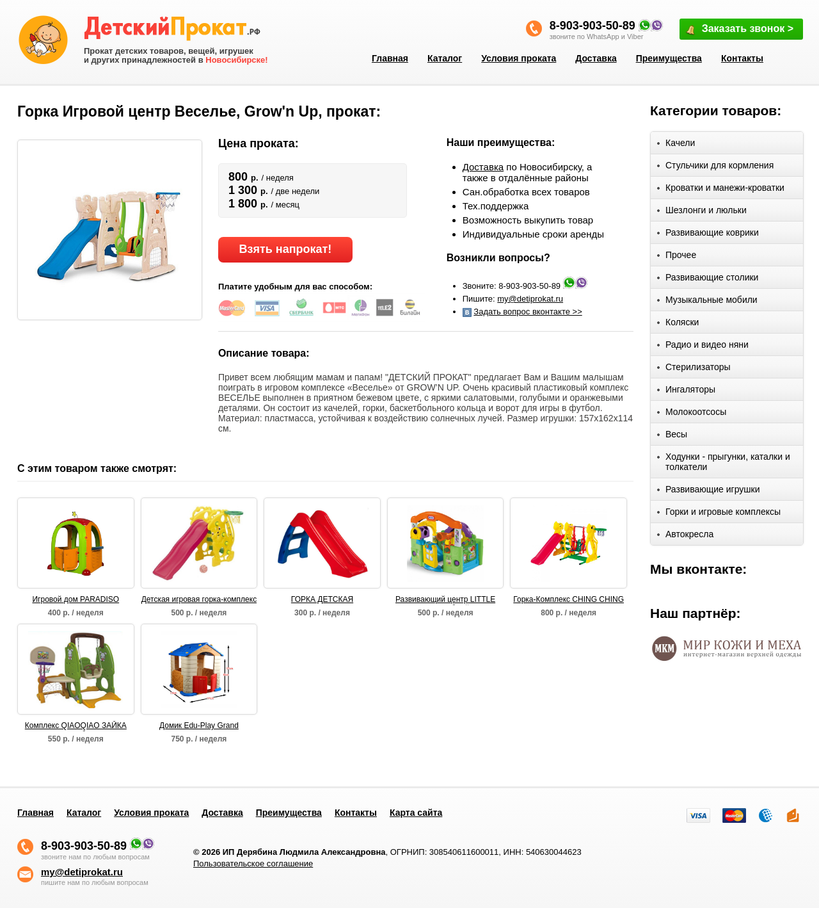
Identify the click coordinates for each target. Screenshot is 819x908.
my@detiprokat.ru (530, 299)
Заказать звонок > (739, 29)
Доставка (595, 58)
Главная (390, 58)
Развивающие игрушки (708, 491)
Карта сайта (416, 812)
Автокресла (685, 536)
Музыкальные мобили (707, 302)
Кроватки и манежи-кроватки (720, 189)
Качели (676, 145)
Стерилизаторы (694, 369)
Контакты (742, 58)
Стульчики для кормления (715, 167)
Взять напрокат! (285, 249)
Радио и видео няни (703, 346)
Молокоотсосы (691, 414)
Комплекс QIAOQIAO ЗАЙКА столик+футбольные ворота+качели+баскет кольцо (75, 726)
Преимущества (669, 58)
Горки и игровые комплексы (719, 514)
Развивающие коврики (708, 234)
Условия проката (518, 58)
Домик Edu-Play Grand (199, 725)
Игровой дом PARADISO (75, 599)
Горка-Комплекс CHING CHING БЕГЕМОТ (568, 600)
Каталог (444, 58)
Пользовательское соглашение (253, 863)
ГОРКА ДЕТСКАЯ (322, 599)
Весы (672, 436)
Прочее (676, 257)
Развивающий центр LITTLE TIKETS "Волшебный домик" (445, 600)
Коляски (678, 324)
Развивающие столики (707, 279)
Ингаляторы (686, 391)
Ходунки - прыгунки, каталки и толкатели (723, 461)
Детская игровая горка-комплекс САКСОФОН (199, 600)
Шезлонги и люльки (702, 212)
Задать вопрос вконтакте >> (527, 311)
